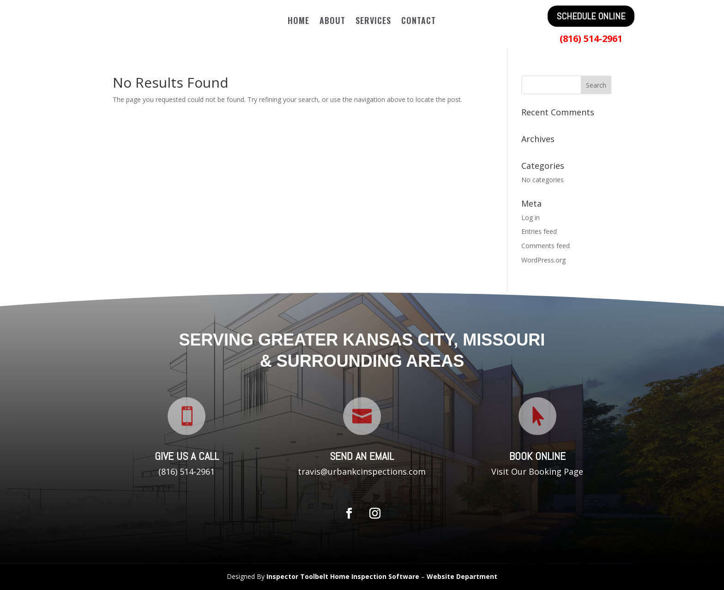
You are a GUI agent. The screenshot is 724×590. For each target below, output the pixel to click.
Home (298, 21)
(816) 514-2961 (591, 38)
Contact (418, 21)
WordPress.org (543, 260)
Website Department (462, 576)
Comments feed (545, 245)
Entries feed (539, 231)
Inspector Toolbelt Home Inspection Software (342, 576)
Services (373, 21)
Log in (530, 217)
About (332, 21)
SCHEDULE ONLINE (591, 16)
